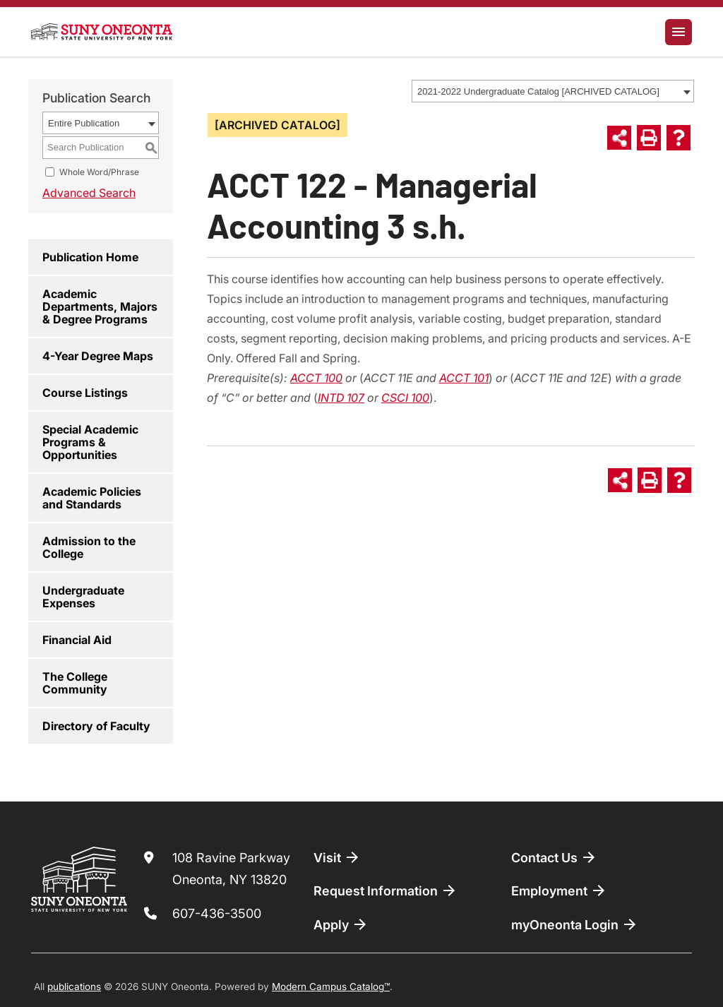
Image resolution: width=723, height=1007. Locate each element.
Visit (337, 857)
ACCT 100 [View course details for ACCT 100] (316, 378)
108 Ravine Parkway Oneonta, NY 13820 (231, 869)
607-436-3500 (216, 913)
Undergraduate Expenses (83, 596)
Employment (559, 890)
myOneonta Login (574, 924)
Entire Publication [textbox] (83, 123)
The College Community (74, 682)
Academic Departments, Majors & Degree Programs (99, 306)
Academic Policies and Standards (91, 497)
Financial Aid (77, 640)
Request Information (385, 890)
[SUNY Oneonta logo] (101, 32)
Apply (341, 924)
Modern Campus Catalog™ (331, 986)
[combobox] (553, 91)
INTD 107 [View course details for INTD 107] (341, 398)
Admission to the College (89, 547)
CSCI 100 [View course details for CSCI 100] (405, 398)
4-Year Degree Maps (97, 356)
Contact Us (554, 857)
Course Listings (85, 393)
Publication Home (90, 257)
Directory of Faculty (96, 726)
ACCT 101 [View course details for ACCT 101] (464, 378)
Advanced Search (89, 193)
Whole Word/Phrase (99, 172)
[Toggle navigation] (678, 32)
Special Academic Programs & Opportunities (90, 442)
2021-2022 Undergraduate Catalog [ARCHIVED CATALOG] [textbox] (538, 91)
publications (74, 986)
